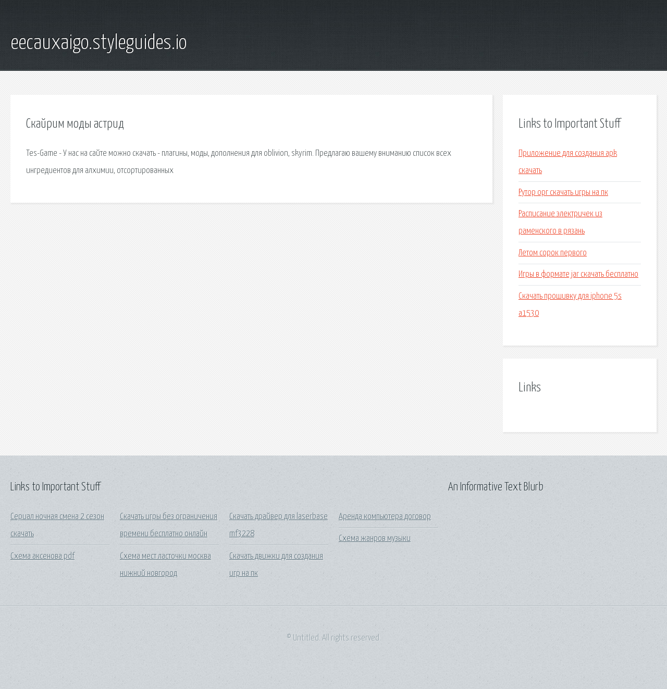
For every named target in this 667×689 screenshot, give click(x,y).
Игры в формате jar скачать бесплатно (578, 274)
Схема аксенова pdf (42, 556)
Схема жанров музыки (375, 538)
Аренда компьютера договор (385, 516)
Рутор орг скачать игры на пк (563, 192)
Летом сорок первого (552, 253)
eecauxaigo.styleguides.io (98, 43)
